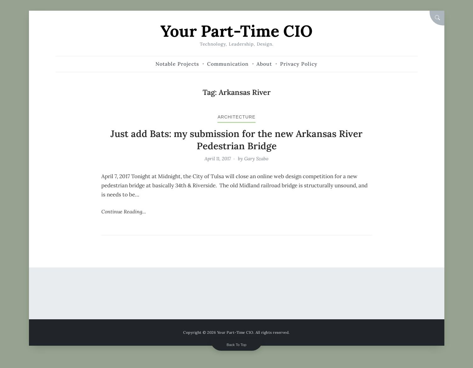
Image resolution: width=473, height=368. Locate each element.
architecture (236, 116)
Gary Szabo (256, 159)
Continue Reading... (123, 211)
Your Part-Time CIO (236, 31)
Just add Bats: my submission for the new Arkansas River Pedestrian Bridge (236, 140)
